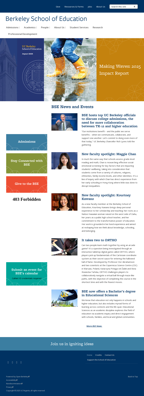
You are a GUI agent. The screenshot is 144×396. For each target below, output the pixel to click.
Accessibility (12, 380)
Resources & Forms (74, 6)
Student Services (79, 27)
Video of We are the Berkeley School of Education (26, 117)
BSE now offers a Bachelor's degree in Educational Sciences (108, 293)
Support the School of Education (101, 359)
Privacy (9, 387)
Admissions (13, 27)
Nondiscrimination (14, 383)
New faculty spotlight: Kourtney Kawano (106, 197)
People (45, 27)
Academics (30, 27)
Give (58, 6)
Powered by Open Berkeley (18, 376)
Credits (98, 355)
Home (89, 355)
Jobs (90, 6)
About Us (60, 27)
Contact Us (109, 355)
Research (98, 27)
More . (94, 326)
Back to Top (133, 376)
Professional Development (22, 34)
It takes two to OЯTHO (99, 240)
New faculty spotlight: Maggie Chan (109, 154)
